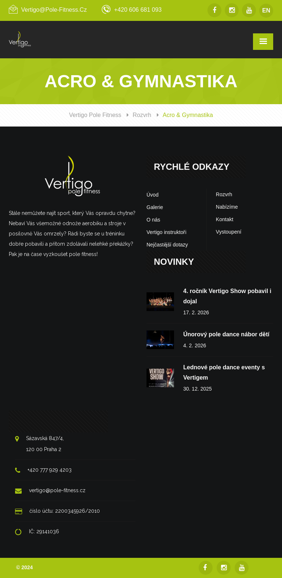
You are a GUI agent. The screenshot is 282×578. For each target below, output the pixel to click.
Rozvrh (142, 114)
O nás (153, 220)
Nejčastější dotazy (167, 245)
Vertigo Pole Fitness (95, 114)
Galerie (155, 207)
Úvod (153, 195)
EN (266, 10)
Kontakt (224, 219)
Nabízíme (227, 207)
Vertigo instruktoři (167, 232)
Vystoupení (229, 232)
